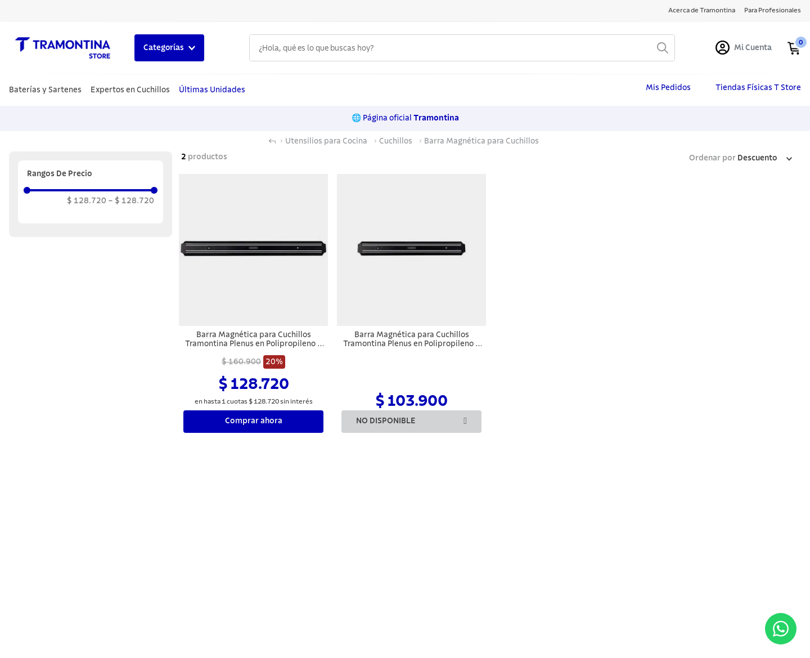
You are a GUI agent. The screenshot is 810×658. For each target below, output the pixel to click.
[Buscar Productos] (662, 48)
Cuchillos (395, 141)
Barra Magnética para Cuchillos (481, 141)
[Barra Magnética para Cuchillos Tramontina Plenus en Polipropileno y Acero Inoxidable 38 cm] (411, 304)
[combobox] (462, 47)
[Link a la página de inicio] (272, 141)
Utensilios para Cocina (326, 141)
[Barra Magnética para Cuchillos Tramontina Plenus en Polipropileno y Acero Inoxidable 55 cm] (253, 304)
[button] (90, 173)
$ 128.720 (86, 201)
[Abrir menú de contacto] (780, 628)
